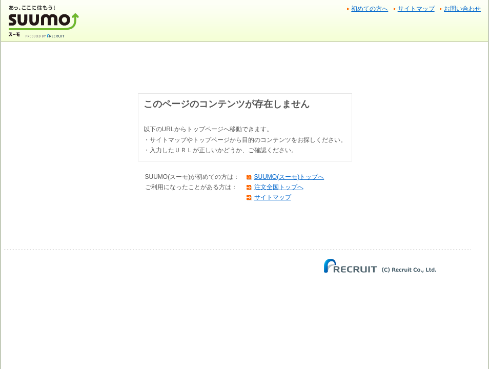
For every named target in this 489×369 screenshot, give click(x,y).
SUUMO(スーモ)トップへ (289, 176)
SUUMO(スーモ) (45, 25)
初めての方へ (369, 8)
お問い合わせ (462, 8)
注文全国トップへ (278, 187)
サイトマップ (416, 8)
